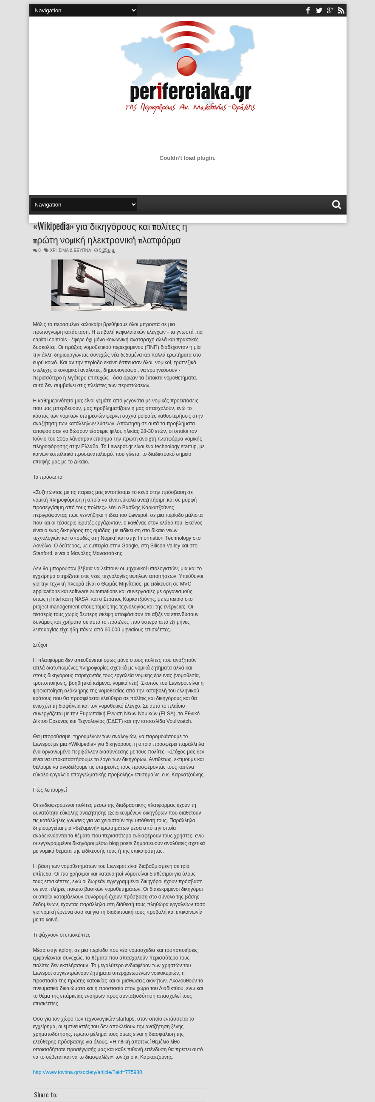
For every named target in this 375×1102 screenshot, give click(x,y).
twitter (318, 10)
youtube (330, 10)
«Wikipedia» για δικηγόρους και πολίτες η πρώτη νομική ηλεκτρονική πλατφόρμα (110, 232)
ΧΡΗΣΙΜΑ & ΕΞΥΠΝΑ (70, 250)
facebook (307, 10)
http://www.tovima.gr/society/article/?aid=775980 (87, 1072)
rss (341, 10)
